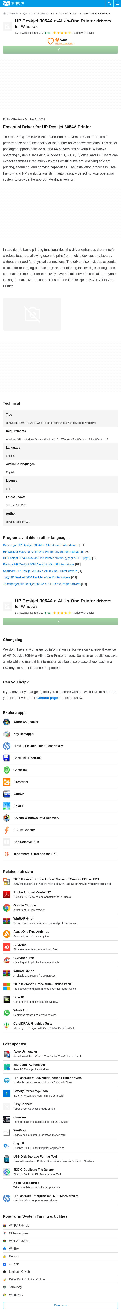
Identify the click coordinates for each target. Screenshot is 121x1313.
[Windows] (14, 13)
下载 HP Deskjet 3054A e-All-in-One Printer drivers (36, 577)
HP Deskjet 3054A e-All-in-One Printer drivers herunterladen (43, 551)
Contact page (47, 698)
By (29, 32)
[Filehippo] (13, 3)
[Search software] (109, 3)
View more (60, 1305)
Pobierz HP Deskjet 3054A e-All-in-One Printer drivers (39, 564)
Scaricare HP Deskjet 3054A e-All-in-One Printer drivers (40, 571)
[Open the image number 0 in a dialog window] (32, 314)
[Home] (4, 13)
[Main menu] (117, 3)
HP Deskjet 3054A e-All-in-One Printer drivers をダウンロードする (47, 558)
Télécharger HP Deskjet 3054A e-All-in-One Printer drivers (41, 584)
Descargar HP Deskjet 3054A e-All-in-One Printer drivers (40, 545)
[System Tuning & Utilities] (34, 13)
